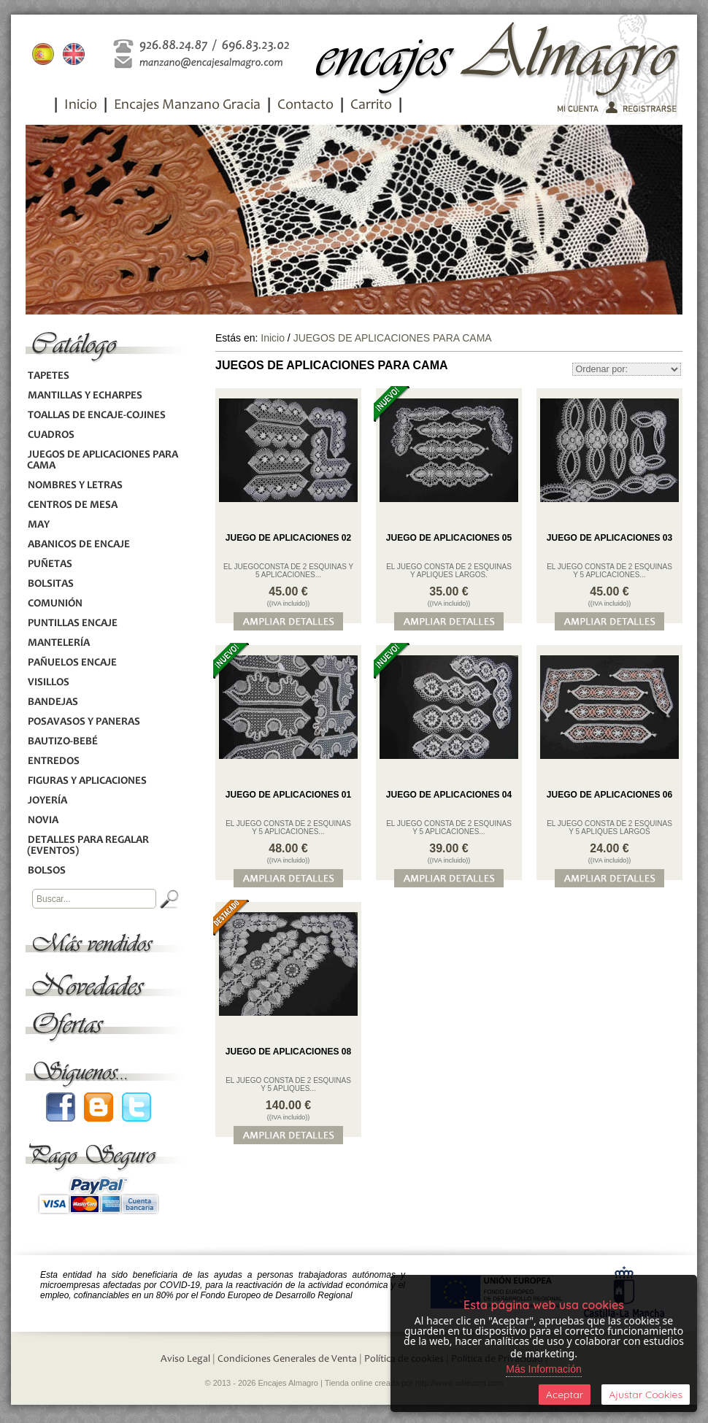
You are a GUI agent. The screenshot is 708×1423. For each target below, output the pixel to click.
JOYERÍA (47, 800)
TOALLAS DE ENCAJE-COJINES (96, 415)
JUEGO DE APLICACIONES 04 (449, 795)
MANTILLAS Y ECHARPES (84, 395)
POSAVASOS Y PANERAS (83, 722)
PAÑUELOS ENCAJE (72, 662)
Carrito (371, 106)
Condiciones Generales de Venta (287, 1359)
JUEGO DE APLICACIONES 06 (609, 795)
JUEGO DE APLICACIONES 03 (609, 538)
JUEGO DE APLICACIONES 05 (449, 538)
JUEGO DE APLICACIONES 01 (288, 795)
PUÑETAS (49, 564)
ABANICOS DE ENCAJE (78, 544)
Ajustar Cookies (645, 1394)
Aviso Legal (185, 1359)
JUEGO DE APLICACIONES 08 (288, 1051)
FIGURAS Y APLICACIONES (87, 781)
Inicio (80, 106)
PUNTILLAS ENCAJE (72, 623)
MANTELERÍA (58, 643)
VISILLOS (48, 682)
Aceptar (564, 1394)
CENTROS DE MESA (72, 505)
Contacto (305, 106)
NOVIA (42, 820)
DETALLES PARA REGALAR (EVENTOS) (88, 846)
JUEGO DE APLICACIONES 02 (288, 538)
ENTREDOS (53, 761)
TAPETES (48, 376)
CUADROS (50, 435)
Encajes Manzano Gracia (187, 106)
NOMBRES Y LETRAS (75, 485)
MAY (38, 525)
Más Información (543, 1369)
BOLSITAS (50, 584)
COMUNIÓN (54, 603)
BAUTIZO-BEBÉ (62, 741)
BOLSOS (46, 870)
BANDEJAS (52, 702)
